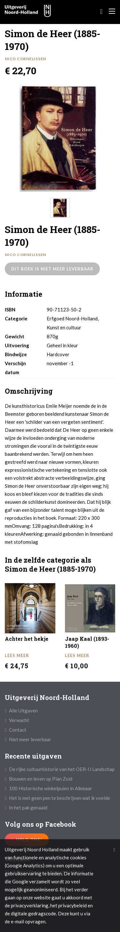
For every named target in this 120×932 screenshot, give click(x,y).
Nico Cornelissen (25, 58)
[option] (58, 138)
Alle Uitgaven (21, 710)
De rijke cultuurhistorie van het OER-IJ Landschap (60, 769)
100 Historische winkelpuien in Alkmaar (48, 788)
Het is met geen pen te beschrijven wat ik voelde (57, 798)
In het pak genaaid (26, 807)
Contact (15, 730)
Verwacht (17, 720)
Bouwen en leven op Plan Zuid (38, 779)
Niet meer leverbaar (28, 739)
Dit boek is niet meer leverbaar (52, 268)
